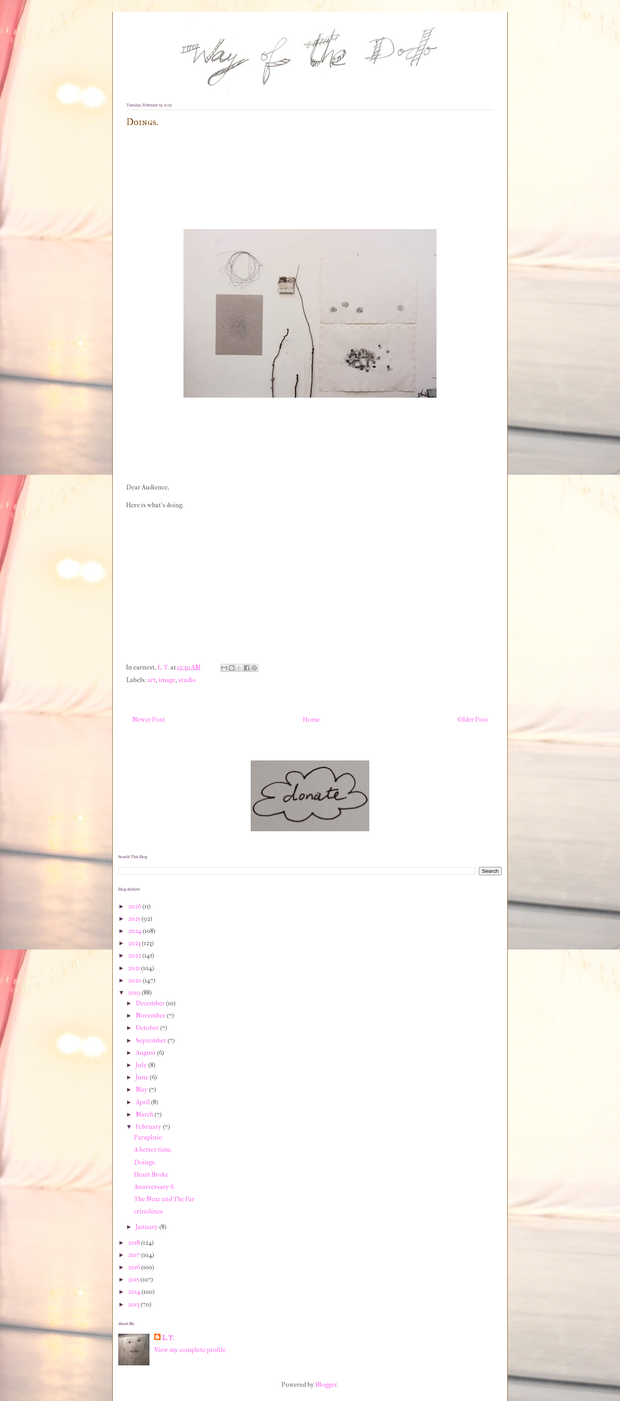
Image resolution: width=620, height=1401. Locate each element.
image (167, 680)
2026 (135, 906)
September (152, 1040)
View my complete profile (190, 1350)
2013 (134, 1304)
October (148, 1027)
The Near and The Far (164, 1199)
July (142, 1065)
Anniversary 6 (154, 1187)
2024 (135, 931)
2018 (134, 1242)
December (151, 1003)
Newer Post (148, 719)
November (151, 1015)
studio (187, 680)
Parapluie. (148, 1137)
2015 (134, 1279)
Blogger (326, 1384)
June (143, 1077)
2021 (134, 968)
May (142, 1089)
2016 (134, 1267)
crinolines (148, 1211)
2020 (135, 980)
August (146, 1052)
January (147, 1226)
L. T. (168, 1338)
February (149, 1126)
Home (311, 719)
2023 (135, 943)
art (151, 680)
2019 (135, 992)
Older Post (473, 719)
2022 (135, 955)
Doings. (145, 1162)
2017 (134, 1255)
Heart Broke (151, 1174)
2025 (135, 918)
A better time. (153, 1149)
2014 (135, 1291)
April (143, 1102)
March (145, 1114)
